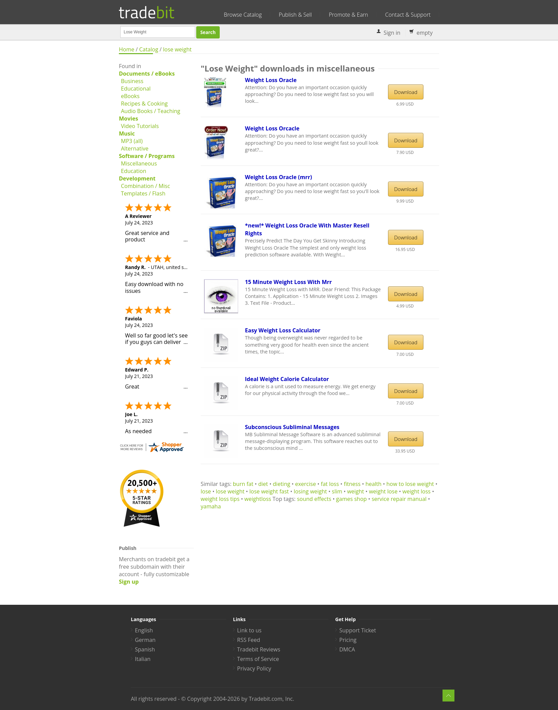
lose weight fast (269, 491)
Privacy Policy (254, 668)
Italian (143, 659)
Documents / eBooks (147, 73)
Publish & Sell (295, 14)
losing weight (310, 491)
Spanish (145, 649)
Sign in (392, 32)
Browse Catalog (243, 14)
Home (126, 49)
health (374, 484)
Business (132, 81)
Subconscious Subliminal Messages (292, 427)
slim (337, 491)
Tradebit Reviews (258, 649)
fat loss (330, 484)
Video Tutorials (140, 126)
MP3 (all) (132, 141)
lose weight (177, 49)
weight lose (383, 491)
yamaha (211, 506)
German (145, 640)
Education (133, 171)
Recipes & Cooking (144, 103)
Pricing (347, 640)
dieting (281, 484)
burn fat (243, 484)
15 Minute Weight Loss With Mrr (288, 282)
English (144, 630)
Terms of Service (258, 659)
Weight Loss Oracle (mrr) (278, 177)
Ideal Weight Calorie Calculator (287, 379)
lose (206, 491)
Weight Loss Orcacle (272, 128)
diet (263, 484)
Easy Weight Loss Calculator (282, 330)
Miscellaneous (139, 163)
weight (355, 491)
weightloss (257, 499)
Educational (136, 88)
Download (405, 92)
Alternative (135, 148)
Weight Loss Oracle (271, 80)
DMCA (347, 649)
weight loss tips (220, 499)
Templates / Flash (143, 193)
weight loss (416, 491)
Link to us (249, 630)
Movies (128, 118)
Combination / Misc (145, 186)
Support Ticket (357, 630)
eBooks (130, 96)
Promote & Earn (348, 14)
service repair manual (399, 499)
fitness (352, 484)
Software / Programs (147, 156)
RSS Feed (248, 640)
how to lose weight (410, 484)
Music (127, 133)
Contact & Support (408, 14)
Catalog (148, 49)
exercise (305, 484)
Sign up (129, 581)
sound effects (314, 499)
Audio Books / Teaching (150, 111)
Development (137, 178)
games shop (351, 499)
